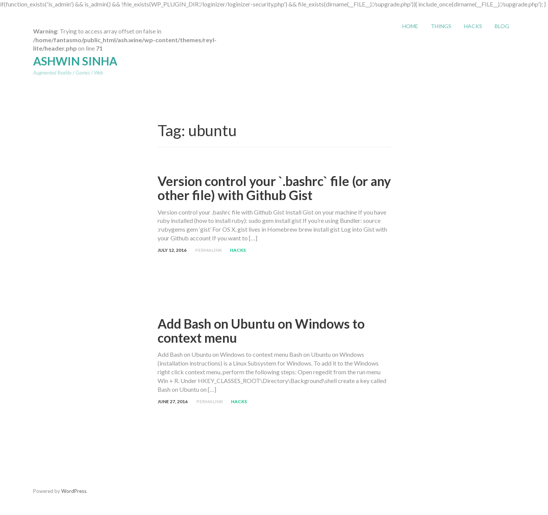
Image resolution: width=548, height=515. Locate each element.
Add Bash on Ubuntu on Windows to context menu (261, 330)
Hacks (473, 26)
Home (410, 26)
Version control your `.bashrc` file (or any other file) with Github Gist (274, 188)
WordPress (73, 491)
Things (441, 26)
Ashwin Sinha (75, 61)
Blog (502, 26)
